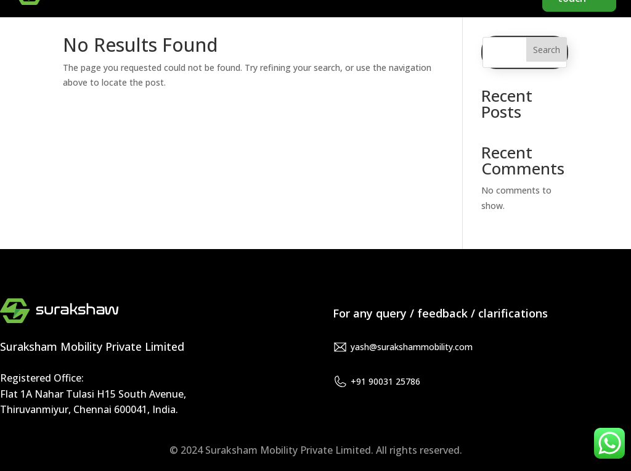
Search (546, 49)
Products (503, 24)
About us (430, 24)
